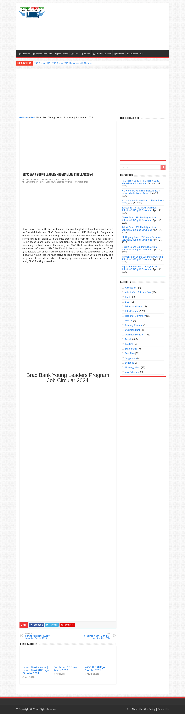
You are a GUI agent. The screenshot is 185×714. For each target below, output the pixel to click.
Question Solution (102, 54)
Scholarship (131, 348)
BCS (127, 301)
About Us (137, 709)
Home (24, 117)
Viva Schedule (132, 372)
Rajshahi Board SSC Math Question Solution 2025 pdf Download (140, 268)
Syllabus (129, 362)
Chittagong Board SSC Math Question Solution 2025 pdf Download (141, 238)
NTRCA (129, 320)
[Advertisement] (113, 26)
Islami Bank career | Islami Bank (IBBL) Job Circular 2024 (36, 670)
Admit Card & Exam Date (138, 292)
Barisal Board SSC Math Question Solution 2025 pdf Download (139, 209)
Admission (24, 54)
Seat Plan (119, 54)
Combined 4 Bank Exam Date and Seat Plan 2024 (95, 636)
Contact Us (163, 709)
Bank (32, 117)
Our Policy (150, 709)
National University (135, 315)
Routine (86, 54)
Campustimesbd (32, 179)
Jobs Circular (61, 54)
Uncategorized (132, 367)
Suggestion (131, 358)
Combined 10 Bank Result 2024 (65, 669)
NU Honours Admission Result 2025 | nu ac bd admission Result (142, 192)
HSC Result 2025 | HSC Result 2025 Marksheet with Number (63, 63)
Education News (135, 54)
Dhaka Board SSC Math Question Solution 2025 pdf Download (139, 219)
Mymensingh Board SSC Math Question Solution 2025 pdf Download (142, 258)
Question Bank (132, 330)
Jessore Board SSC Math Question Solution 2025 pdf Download (139, 248)
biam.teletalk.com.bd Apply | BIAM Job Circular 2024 (40, 636)
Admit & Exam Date (42, 54)
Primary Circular (134, 325)
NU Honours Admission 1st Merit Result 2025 (143, 202)
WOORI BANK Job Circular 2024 (95, 669)
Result (74, 54)
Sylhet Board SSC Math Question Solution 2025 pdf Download (139, 228)
